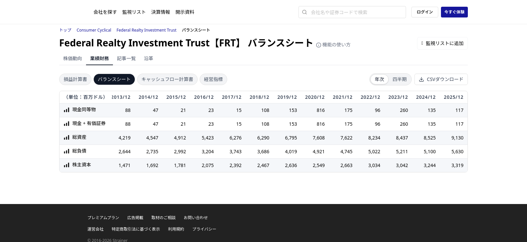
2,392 (236, 165)
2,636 (291, 165)
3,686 (263, 151)
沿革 (148, 58)
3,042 (402, 165)
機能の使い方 (333, 44)
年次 (379, 79)
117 (459, 110)
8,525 (430, 137)
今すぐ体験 (454, 12)
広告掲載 (135, 217)
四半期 (400, 79)
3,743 (236, 151)
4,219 (125, 137)
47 (155, 110)
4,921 (319, 151)
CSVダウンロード (441, 79)
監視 (134, 12)
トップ (65, 30)
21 (183, 110)
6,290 (263, 137)
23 (211, 110)
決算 (160, 12)
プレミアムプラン (103, 217)
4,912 (180, 137)
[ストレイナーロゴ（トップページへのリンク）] (76, 12)
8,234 (374, 137)
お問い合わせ (196, 217)
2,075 (208, 165)
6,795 (291, 137)
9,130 (457, 137)
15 (239, 110)
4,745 (346, 151)
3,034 (374, 165)
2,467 (263, 165)
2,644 (125, 151)
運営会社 (95, 229)
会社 (105, 12)
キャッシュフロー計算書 (167, 79)
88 (127, 110)
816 (321, 110)
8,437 (402, 137)
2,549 (319, 165)
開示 (184, 12)
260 (404, 110)
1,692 (152, 165)
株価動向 (72, 58)
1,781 (180, 165)
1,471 (125, 165)
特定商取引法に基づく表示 (136, 229)
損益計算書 (75, 79)
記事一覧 (126, 58)
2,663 (346, 165)
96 (377, 110)
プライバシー (204, 229)
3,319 (457, 165)
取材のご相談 (163, 217)
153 (293, 110)
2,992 (180, 151)
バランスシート (114, 79)
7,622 (346, 137)
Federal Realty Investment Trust (146, 30)
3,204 (208, 151)
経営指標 (213, 79)
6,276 (236, 137)
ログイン (425, 12)
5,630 (457, 151)
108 (265, 110)
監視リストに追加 (442, 43)
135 (432, 110)
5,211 (402, 151)
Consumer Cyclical (94, 30)
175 (348, 110)
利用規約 (176, 229)
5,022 (374, 151)
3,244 (430, 165)
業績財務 (99, 58)
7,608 (319, 137)
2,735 (152, 151)
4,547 (152, 137)
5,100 (430, 151)
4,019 (291, 151)
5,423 (208, 137)
